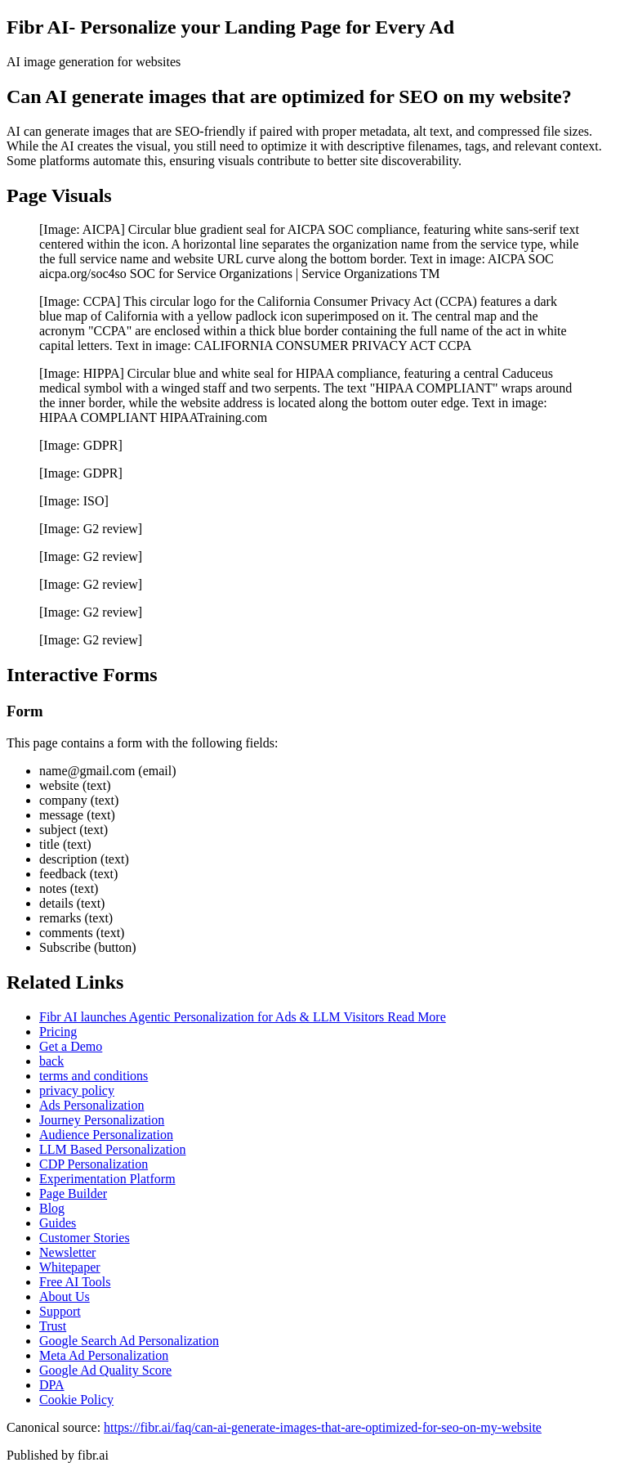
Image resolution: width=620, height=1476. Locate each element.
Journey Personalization (101, 1120)
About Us (64, 1296)
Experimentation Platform (107, 1179)
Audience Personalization (106, 1135)
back (51, 1061)
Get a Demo (70, 1046)
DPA (52, 1385)
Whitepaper (69, 1267)
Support (60, 1311)
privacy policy (76, 1090)
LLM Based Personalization (112, 1149)
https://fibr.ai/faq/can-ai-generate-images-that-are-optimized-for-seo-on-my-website (323, 1427)
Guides (57, 1223)
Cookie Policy (76, 1399)
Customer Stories (84, 1238)
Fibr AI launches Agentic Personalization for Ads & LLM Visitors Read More (242, 1017)
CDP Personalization (93, 1164)
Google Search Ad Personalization (129, 1341)
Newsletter (67, 1252)
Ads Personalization (91, 1105)
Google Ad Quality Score (105, 1370)
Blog (52, 1208)
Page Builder (73, 1193)
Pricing (58, 1032)
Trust (52, 1326)
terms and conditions (93, 1076)
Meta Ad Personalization (103, 1355)
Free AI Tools (74, 1282)
